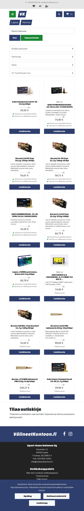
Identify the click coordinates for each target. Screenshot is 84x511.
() (69, 14)
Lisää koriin (24, 131)
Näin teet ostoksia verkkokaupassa (42, 473)
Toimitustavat (42, 476)
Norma (26, 22)
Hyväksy (28, 496)
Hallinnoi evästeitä (56, 496)
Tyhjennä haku (31, 38)
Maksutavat (42, 479)
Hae (15, 38)
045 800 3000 (33, 2)
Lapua (15, 22)
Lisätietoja (42, 503)
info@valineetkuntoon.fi (49, 2)
